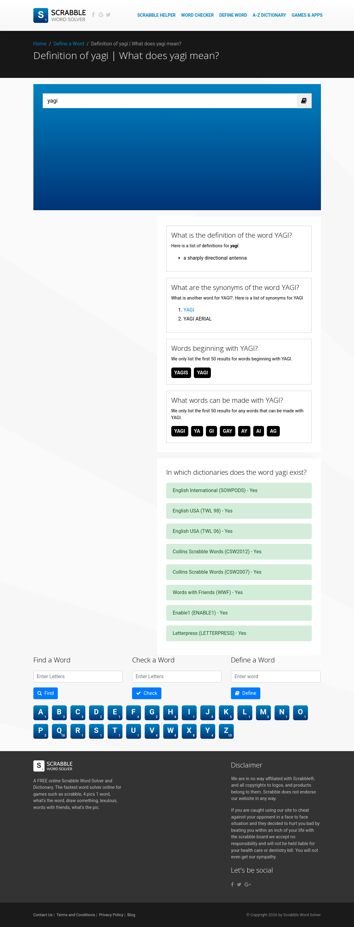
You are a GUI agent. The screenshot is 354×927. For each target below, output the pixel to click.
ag (273, 431)
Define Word (233, 15)
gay (227, 431)
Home (40, 44)
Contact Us (43, 914)
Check (146, 693)
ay (244, 431)
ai (258, 431)
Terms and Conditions (76, 914)
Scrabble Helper (156, 15)
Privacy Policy (111, 914)
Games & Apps (307, 15)
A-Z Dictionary (269, 15)
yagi (202, 373)
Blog (131, 914)
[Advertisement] (177, 154)
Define (245, 693)
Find (45, 693)
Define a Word (68, 44)
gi (211, 431)
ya (197, 431)
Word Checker (197, 15)
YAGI (189, 310)
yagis (181, 373)
